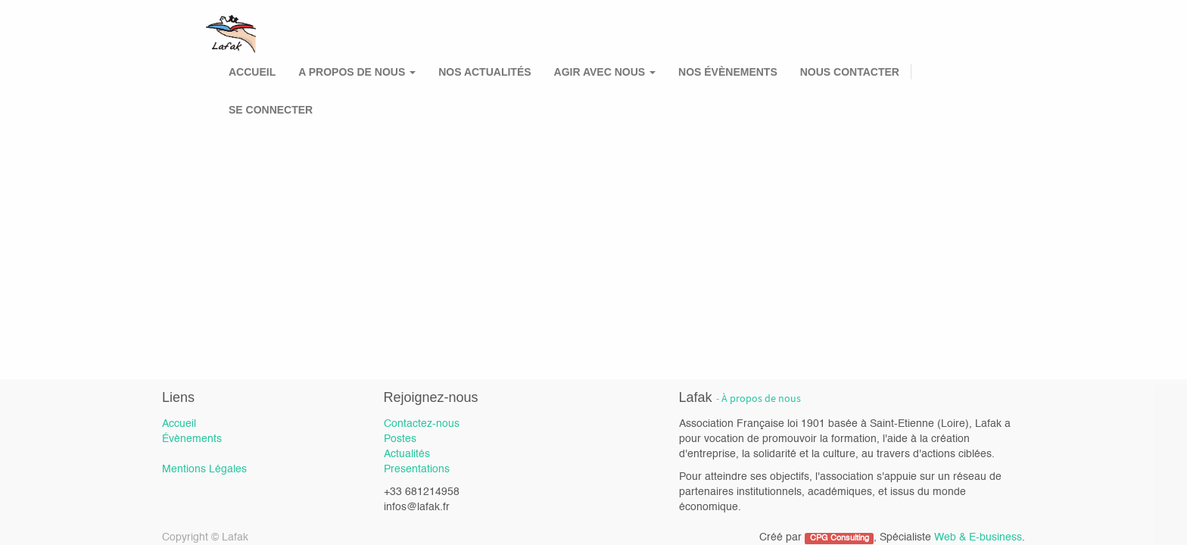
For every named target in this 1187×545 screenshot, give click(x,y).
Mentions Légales (204, 469)
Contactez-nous (422, 424)
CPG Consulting (839, 538)
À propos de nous (761, 398)
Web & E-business (978, 537)
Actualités (407, 454)
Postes (400, 439)
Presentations (417, 469)
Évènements (192, 439)
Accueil (179, 424)
